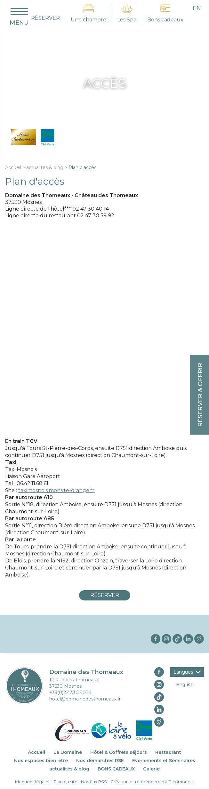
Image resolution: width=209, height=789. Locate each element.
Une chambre (88, 20)
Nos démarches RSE (100, 760)
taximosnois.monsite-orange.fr (56, 490)
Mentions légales (32, 781)
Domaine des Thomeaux (86, 672)
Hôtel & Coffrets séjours (118, 752)
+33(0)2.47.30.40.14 (70, 692)
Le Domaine (67, 752)
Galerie (151, 769)
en (197, 8)
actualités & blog (44, 167)
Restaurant (168, 752)
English (185, 684)
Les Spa (126, 20)
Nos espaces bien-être (41, 760)
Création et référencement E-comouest (152, 781)
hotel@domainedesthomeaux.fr (85, 699)
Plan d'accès (82, 167)
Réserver (104, 595)
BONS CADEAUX (116, 769)
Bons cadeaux (165, 20)
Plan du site (65, 781)
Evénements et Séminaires (163, 760)
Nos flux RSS (94, 781)
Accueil (13, 167)
